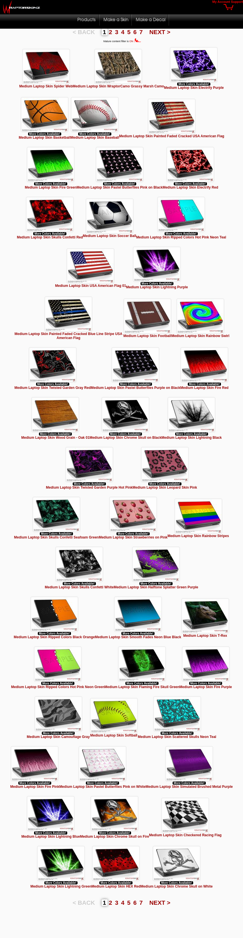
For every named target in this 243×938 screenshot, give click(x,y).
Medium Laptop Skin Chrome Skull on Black (125, 438)
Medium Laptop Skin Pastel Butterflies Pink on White (102, 787)
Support (237, 1)
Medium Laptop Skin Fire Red (204, 388)
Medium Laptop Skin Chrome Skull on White (177, 886)
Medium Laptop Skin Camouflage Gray (58, 737)
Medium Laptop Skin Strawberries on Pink (133, 537)
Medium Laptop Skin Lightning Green (60, 886)
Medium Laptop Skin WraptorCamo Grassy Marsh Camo (118, 86)
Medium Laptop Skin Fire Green (51, 187)
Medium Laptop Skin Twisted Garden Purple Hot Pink (89, 487)
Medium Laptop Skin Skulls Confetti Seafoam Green (56, 537)
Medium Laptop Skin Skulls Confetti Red (50, 237)
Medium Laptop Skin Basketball (45, 138)
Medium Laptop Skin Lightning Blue (50, 837)
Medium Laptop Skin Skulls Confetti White (79, 587)
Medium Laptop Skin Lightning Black (191, 438)
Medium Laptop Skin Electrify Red (190, 187)
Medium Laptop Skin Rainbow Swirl (200, 336)
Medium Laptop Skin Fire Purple (205, 687)
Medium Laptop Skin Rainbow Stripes (198, 536)
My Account (221, 1)
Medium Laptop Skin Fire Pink (34, 787)
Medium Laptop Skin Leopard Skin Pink (165, 487)
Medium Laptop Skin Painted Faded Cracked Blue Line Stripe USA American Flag (69, 336)
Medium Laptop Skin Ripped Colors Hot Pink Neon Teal (181, 237)
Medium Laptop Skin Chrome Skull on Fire (114, 837)
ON (135, 41)
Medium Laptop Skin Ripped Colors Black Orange (54, 637)
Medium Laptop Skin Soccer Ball (109, 236)
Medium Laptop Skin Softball (113, 735)
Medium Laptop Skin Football (147, 336)
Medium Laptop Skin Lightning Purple (157, 287)
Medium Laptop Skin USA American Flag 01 (90, 286)
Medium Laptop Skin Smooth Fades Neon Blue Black (138, 637)
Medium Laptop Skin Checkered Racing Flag (185, 835)
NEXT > (159, 32)
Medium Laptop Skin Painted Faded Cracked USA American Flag (171, 136)
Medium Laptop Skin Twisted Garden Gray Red (53, 388)
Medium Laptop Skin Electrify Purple (194, 88)
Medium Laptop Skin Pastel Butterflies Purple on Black (135, 388)
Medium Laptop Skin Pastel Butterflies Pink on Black (119, 187)
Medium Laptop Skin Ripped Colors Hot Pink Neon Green (57, 687)
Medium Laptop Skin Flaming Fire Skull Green (141, 687)
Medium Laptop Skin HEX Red (115, 886)
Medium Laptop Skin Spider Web (45, 86)
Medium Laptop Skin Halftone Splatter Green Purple (156, 587)
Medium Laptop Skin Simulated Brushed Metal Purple (189, 787)
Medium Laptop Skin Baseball (94, 138)
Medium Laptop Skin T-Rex (205, 636)
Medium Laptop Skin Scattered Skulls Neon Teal (177, 737)
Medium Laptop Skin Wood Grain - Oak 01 (55, 438)
